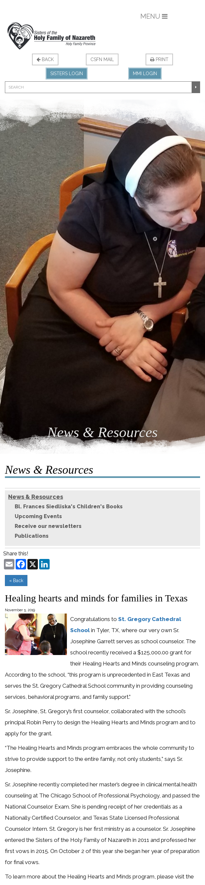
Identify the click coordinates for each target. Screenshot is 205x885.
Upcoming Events (38, 516)
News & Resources (35, 497)
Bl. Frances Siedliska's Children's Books (69, 506)
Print (159, 59)
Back (45, 59)
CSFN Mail (102, 59)
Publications (32, 536)
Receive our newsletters (48, 526)
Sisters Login (66, 73)
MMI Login (145, 73)
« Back (16, 580)
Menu (153, 16)
